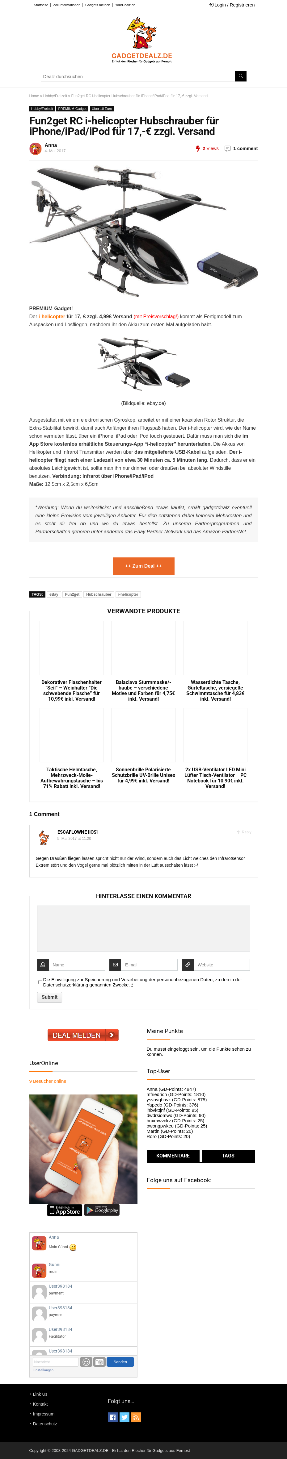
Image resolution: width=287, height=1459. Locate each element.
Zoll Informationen (66, 5)
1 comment (245, 148)
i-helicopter (51, 316)
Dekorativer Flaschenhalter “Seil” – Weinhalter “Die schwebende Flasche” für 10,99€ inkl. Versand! (71, 691)
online (47, 1081)
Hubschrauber (98, 594)
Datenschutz (45, 1423)
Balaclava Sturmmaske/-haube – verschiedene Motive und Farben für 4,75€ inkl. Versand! (143, 691)
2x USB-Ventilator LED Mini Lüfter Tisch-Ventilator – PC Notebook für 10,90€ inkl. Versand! (215, 778)
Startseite (41, 5)
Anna (51, 145)
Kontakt (40, 1404)
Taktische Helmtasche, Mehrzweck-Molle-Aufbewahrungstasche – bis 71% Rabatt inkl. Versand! (71, 778)
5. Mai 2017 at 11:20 (74, 838)
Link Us (40, 1394)
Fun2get (72, 594)
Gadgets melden (97, 5)
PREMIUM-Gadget (72, 108)
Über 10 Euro (102, 108)
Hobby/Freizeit (55, 96)
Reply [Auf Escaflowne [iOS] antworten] (246, 832)
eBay (53, 594)
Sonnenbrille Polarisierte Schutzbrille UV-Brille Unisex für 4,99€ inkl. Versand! (143, 775)
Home (34, 96)
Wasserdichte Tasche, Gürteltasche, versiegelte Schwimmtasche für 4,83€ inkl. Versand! (215, 691)
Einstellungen (43, 1370)
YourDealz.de (125, 5)
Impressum (43, 1413)
